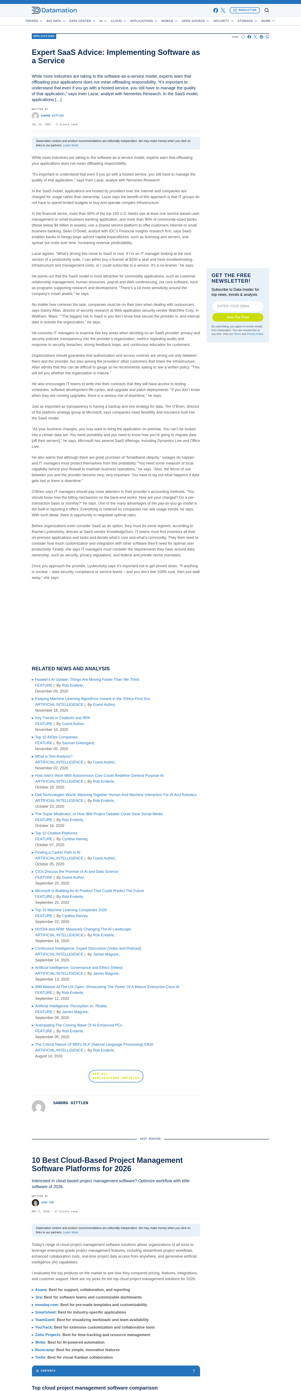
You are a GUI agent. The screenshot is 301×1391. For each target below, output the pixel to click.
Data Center (94, 20)
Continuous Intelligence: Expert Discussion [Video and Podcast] (88, 948)
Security (235, 20)
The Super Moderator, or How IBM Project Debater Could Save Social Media (99, 814)
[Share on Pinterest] (261, 37)
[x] (223, 10)
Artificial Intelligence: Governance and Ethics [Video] (78, 968)
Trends (46, 20)
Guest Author (104, 704)
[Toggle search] (266, 10)
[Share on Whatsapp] (267, 37)
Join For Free (238, 317)
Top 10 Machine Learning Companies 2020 (71, 910)
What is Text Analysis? (54, 756)
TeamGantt (45, 1320)
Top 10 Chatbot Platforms (56, 833)
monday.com (46, 1305)
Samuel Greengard (78, 743)
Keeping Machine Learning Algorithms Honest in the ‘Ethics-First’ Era (92, 699)
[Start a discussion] (243, 37)
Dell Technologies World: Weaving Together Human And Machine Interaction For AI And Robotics (115, 795)
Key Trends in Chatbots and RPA (62, 718)
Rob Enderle (72, 685)
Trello (40, 1357)
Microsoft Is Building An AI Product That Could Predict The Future (89, 891)
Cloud (131, 20)
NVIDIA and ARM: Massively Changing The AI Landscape (83, 929)
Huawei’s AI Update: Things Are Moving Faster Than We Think (87, 679)
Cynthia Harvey (74, 839)
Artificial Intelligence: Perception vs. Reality (71, 1006)
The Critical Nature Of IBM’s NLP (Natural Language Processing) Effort (94, 1044)
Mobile (181, 20)
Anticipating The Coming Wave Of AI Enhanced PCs (78, 1025)
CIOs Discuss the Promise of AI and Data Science (76, 872)
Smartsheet (45, 1312)
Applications (156, 20)
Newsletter (244, 10)
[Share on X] (255, 37)
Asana (40, 1290)
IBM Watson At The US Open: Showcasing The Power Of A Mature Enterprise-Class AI (107, 987)
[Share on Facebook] (249, 37)
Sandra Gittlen (48, 115)
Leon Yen (43, 1202)
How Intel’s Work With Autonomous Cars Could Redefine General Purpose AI (99, 775)
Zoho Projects (47, 1335)
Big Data (68, 20)
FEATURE (43, 685)
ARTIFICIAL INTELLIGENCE (59, 704)
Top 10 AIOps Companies (56, 737)
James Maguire (106, 954)
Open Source (208, 20)
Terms (237, 334)
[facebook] (215, 10)
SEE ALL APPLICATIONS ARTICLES (116, 1076)
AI (115, 20)
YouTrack (43, 1327)
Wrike (40, 1342)
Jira (38, 1297)
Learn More (70, 145)
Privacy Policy (255, 334)
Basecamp (44, 1350)
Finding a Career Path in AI (57, 852)
